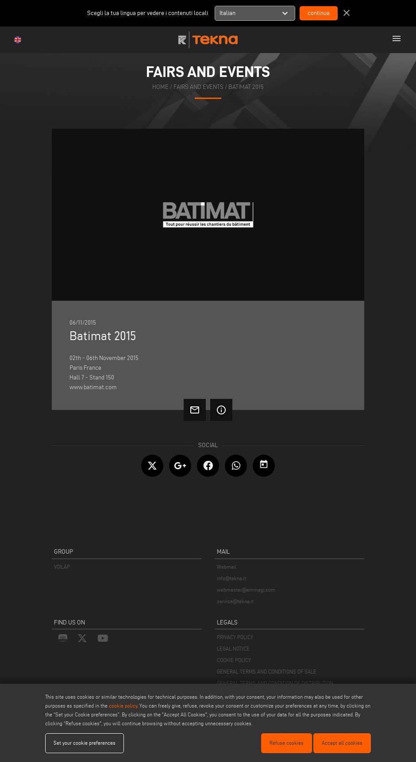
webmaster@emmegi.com (246, 590)
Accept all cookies (342, 743)
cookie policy (123, 705)
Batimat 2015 (246, 86)
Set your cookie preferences (85, 743)
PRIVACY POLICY (235, 637)
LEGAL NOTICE (233, 648)
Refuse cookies (287, 743)
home (160, 86)
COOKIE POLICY (234, 660)
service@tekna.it (235, 601)
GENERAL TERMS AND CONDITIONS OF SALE (266, 671)
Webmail (226, 567)
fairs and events (198, 86)
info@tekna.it (231, 578)
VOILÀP (62, 567)
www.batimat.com (93, 387)
